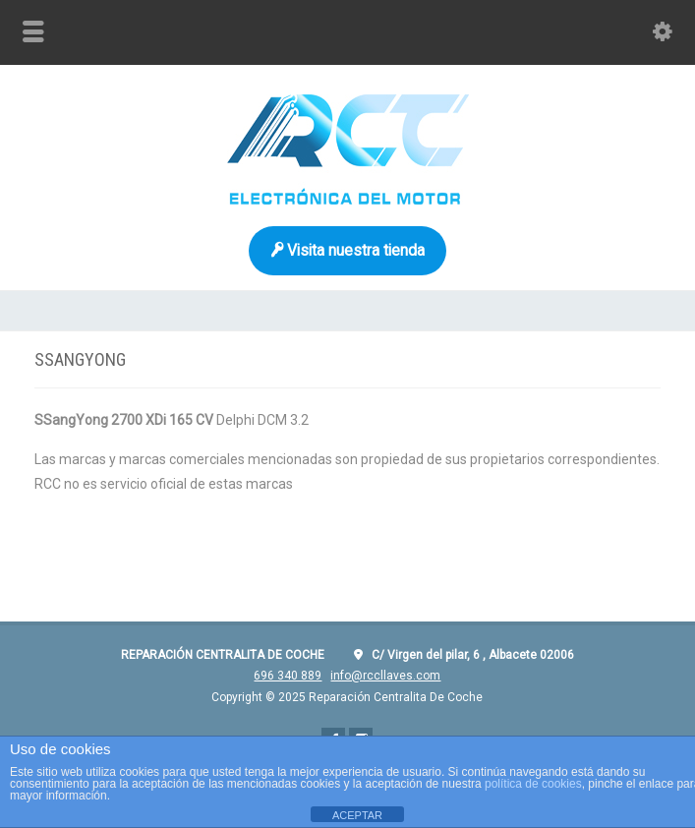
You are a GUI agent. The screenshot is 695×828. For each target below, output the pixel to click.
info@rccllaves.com (385, 675)
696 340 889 (287, 675)
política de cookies (533, 784)
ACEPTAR (357, 815)
